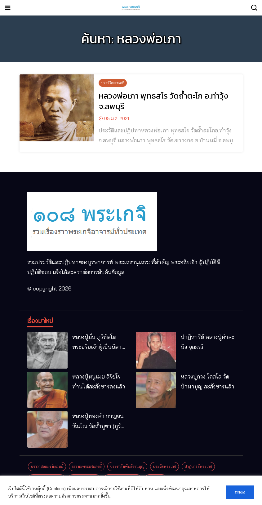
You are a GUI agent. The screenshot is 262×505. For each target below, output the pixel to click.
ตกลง (240, 492)
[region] (131, 490)
